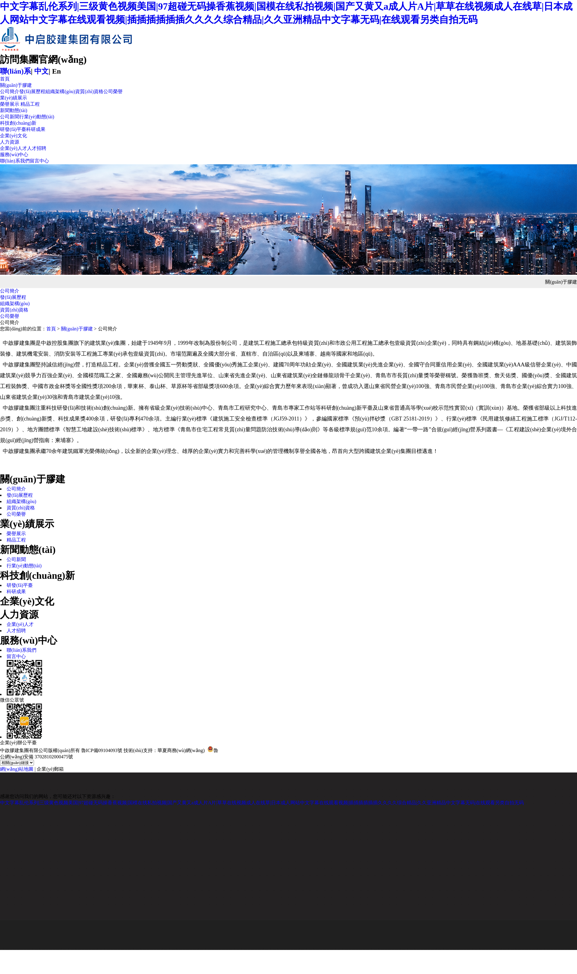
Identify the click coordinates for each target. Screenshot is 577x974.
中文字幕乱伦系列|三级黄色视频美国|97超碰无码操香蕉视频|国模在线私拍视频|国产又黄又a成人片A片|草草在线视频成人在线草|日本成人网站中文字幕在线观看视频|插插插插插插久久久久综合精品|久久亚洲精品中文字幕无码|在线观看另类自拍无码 (262, 802)
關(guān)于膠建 (16, 85)
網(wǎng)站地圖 (16, 769)
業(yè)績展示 (13, 97)
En (56, 71)
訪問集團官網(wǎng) (43, 59)
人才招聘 (36, 148)
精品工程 (30, 104)
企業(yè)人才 (13, 148)
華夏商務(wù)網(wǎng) (181, 750)
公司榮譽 (113, 91)
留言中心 (39, 160)
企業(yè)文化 (13, 135)
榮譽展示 (9, 104)
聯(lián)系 (15, 71)
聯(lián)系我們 (15, 160)
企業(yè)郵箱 (50, 769)
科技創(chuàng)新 (18, 123)
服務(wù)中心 (14, 154)
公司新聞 (9, 116)
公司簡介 (9, 91)
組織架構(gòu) (60, 91)
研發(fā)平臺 (13, 129)
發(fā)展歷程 (32, 91)
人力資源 (9, 141)
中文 (41, 71)
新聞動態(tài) (13, 110)
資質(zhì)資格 (89, 91)
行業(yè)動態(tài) (36, 116)
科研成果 (35, 129)
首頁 (5, 78)
